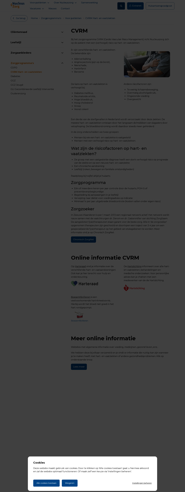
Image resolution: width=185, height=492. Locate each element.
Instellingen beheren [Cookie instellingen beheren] (142, 483)
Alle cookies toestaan (46, 483)
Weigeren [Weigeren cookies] (69, 483)
